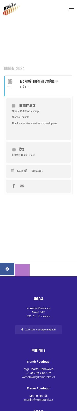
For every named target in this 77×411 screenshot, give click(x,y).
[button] (38, 329)
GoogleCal (37, 171)
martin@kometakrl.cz (38, 399)
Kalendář (22, 171)
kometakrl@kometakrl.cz (38, 377)
